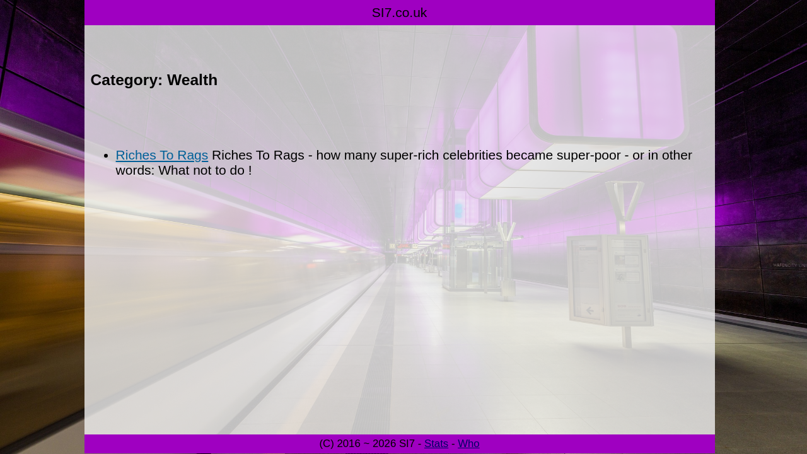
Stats (436, 444)
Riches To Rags (162, 155)
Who (469, 444)
